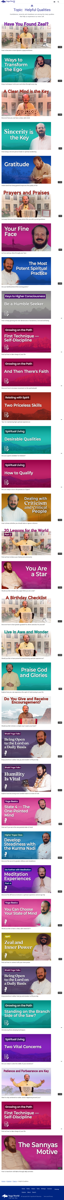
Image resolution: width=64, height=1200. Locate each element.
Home (3, 1181)
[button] (54, 1)
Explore (9, 1181)
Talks (38, 1188)
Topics (15, 1181)
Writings (43, 1188)
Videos (33, 1188)
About (29, 1192)
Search (34, 1192)
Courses (49, 1188)
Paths (28, 1188)
